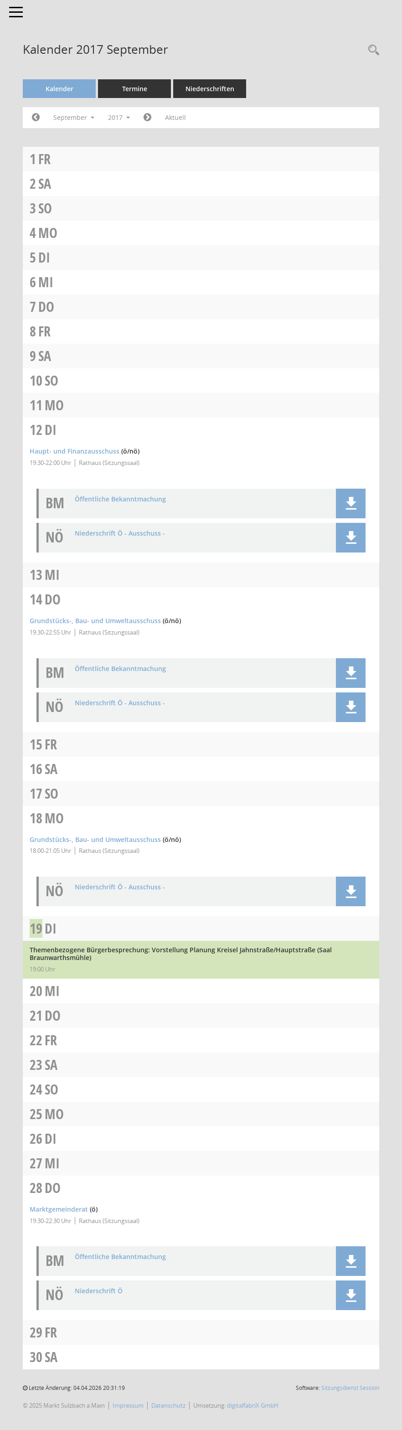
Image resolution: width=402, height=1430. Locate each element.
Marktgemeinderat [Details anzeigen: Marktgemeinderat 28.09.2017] (59, 1209)
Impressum (128, 1405)
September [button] (73, 117)
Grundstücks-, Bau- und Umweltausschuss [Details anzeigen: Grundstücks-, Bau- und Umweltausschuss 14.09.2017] (95, 620)
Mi (45, 282)
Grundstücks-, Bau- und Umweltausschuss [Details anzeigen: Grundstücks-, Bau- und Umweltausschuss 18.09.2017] (95, 839)
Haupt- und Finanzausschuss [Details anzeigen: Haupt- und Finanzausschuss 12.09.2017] (74, 451)
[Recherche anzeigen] (371, 50)
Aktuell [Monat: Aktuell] (175, 117)
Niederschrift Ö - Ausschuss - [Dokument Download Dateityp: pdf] (120, 533)
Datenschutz (168, 1405)
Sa (44, 183)
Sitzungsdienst (350, 1388)
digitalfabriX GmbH (252, 1405)
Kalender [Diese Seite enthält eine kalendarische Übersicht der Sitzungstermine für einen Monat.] (59, 88)
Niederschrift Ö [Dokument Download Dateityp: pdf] (99, 1291)
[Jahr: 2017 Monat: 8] (35, 117)
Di (44, 257)
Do (46, 306)
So (45, 208)
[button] (351, 503)
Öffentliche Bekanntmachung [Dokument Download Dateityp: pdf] (120, 499)
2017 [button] (119, 117)
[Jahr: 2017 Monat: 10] (147, 117)
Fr (44, 159)
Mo (47, 232)
